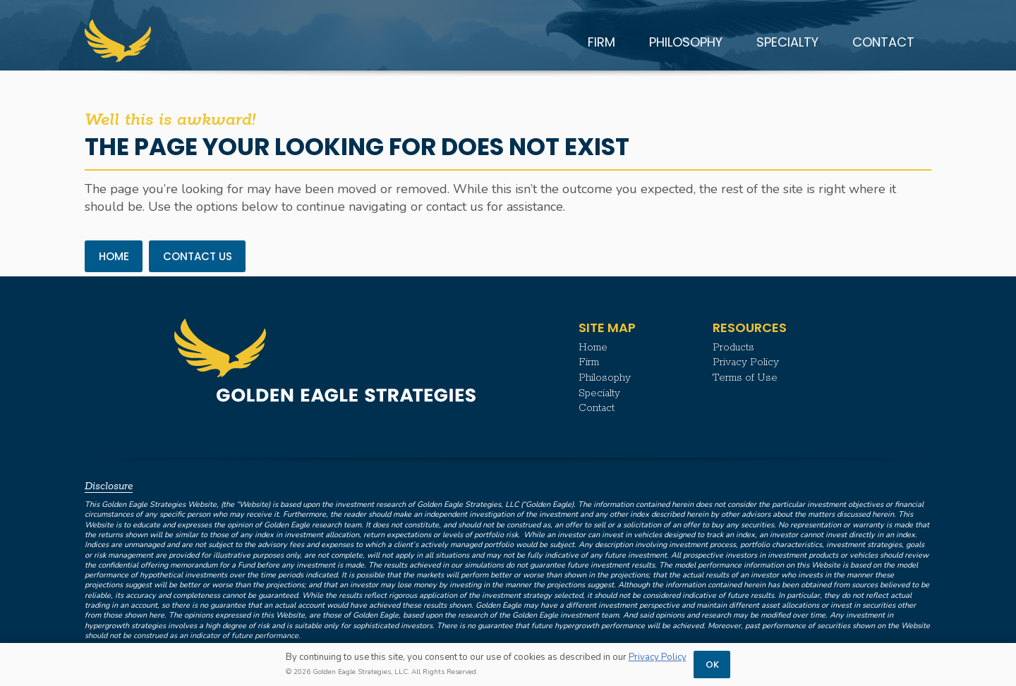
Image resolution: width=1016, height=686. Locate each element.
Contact (597, 408)
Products (733, 347)
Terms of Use (745, 378)
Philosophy (605, 378)
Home (593, 347)
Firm (589, 362)
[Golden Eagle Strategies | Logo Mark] (118, 41)
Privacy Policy (746, 362)
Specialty (599, 393)
